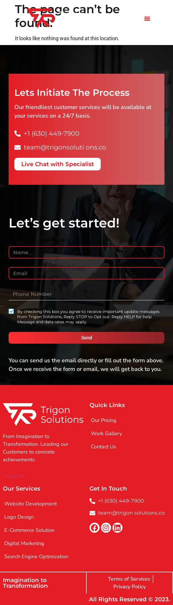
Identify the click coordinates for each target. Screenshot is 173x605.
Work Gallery (106, 433)
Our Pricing (103, 420)
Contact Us (103, 446)
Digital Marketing (24, 543)
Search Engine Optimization (36, 556)
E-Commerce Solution (29, 530)
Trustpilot (13, 476)
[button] (147, 18)
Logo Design (19, 516)
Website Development (30, 503)
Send (86, 338)
